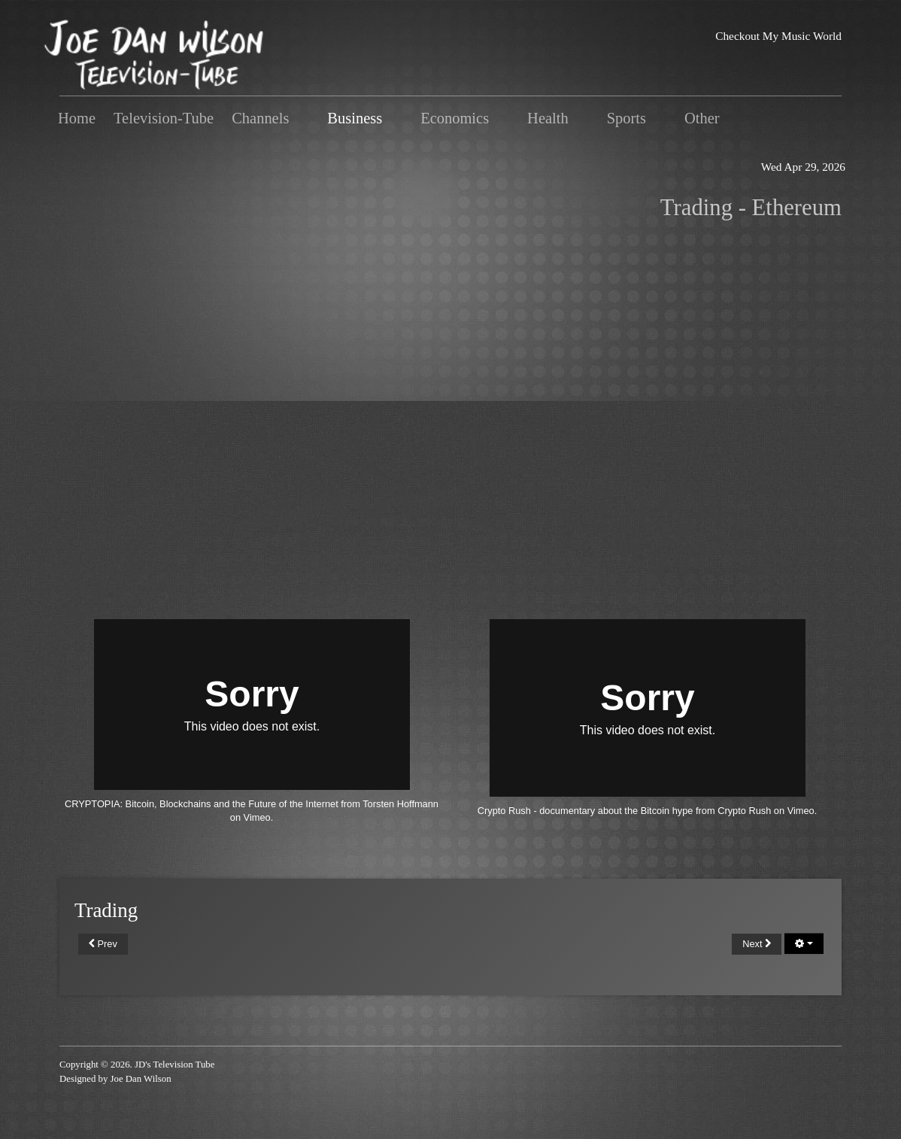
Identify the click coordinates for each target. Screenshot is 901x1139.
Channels (260, 118)
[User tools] (804, 943)
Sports (626, 118)
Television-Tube (164, 118)
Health (548, 118)
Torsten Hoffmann (400, 803)
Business (354, 118)
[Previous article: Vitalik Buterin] (103, 944)
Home (77, 118)
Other (702, 118)
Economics (454, 118)
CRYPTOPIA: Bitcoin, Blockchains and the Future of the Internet (201, 803)
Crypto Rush (744, 810)
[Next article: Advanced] (756, 944)
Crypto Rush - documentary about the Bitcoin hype (585, 810)
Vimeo (257, 817)
